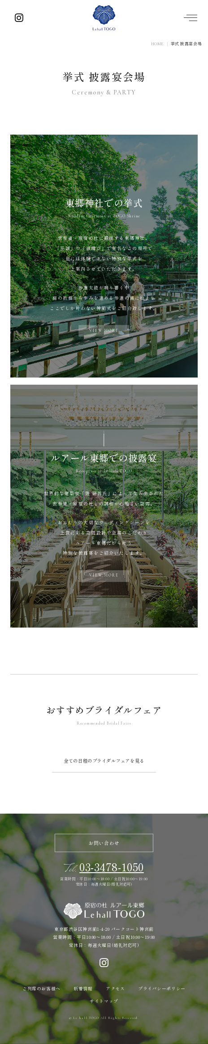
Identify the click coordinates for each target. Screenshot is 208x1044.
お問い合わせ (103, 842)
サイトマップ (104, 1001)
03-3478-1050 (111, 866)
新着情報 (83, 988)
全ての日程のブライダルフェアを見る (104, 760)
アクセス (115, 988)
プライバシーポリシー (162, 988)
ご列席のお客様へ (41, 988)
